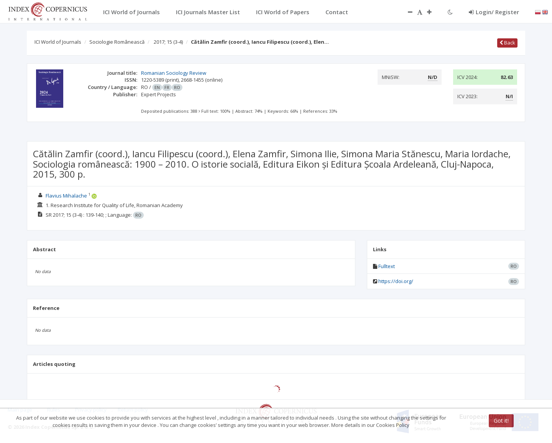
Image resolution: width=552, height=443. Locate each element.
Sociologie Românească (117, 41)
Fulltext (386, 266)
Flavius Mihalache (66, 195)
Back (507, 42)
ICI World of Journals (57, 41)
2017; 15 (168, 41)
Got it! (501, 420)
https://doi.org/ (395, 281)
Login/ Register (494, 12)
